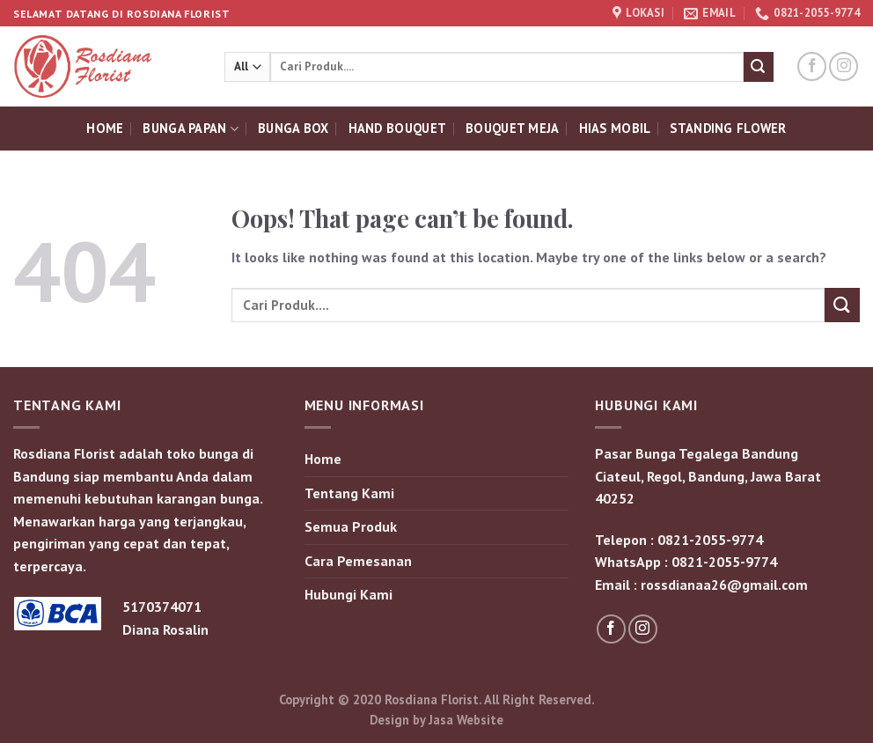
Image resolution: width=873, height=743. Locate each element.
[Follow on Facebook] (811, 66)
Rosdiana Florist (432, 699)
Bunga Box (293, 128)
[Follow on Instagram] (843, 66)
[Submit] (759, 67)
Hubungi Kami (348, 594)
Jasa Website (466, 719)
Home (104, 128)
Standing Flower (728, 128)
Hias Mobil (615, 128)
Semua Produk (350, 526)
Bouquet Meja (512, 128)
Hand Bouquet (397, 128)
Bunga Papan (190, 128)
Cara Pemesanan (358, 561)
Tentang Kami (349, 493)
